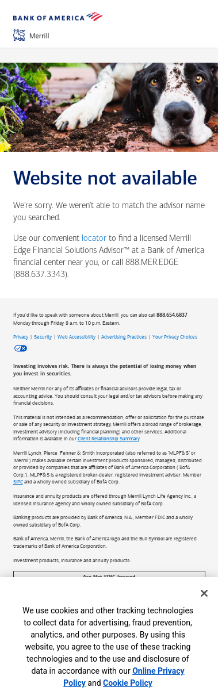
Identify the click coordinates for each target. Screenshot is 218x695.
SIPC (18, 482)
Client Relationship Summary (108, 438)
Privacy (20, 337)
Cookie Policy (127, 683)
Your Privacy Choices (174, 337)
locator (94, 239)
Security (43, 337)
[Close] (204, 593)
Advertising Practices (124, 337)
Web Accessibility (76, 337)
